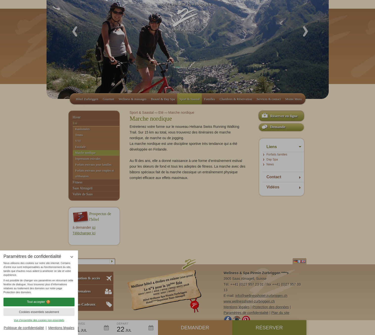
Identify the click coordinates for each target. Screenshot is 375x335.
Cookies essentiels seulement (39, 312)
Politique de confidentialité (24, 328)
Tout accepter (39, 302)
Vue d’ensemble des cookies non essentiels (39, 320)
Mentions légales (61, 328)
